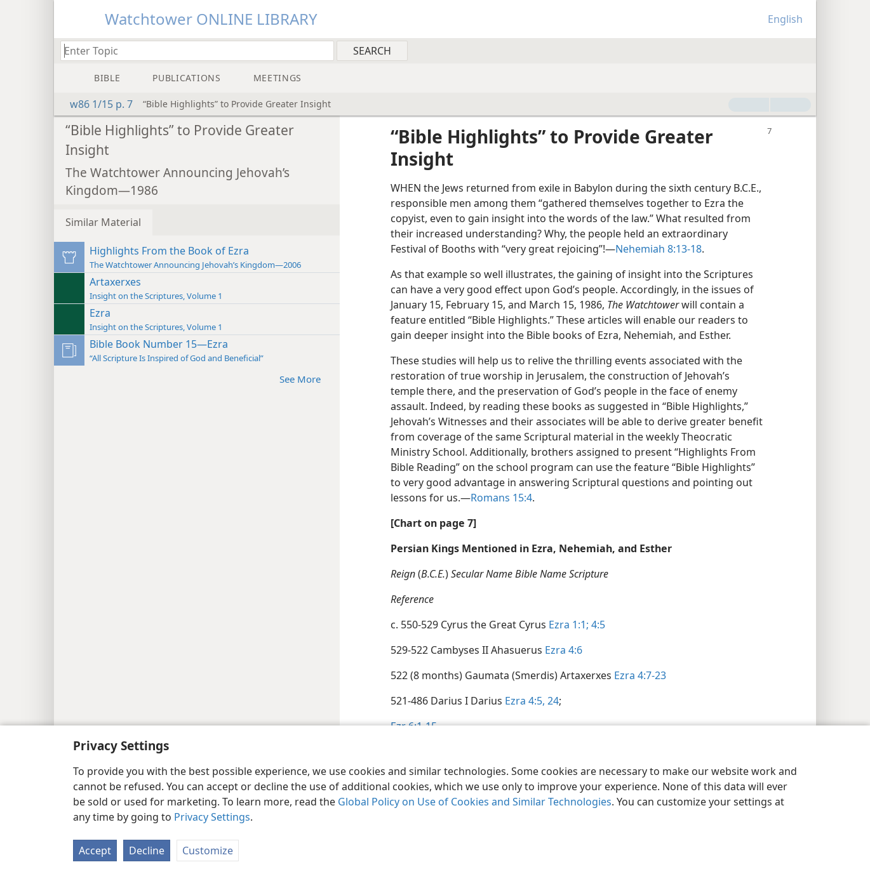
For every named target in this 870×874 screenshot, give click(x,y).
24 (552, 701)
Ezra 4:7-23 (640, 675)
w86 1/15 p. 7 (95, 104)
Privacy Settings (212, 817)
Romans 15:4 (501, 498)
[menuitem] (802, 50)
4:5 (597, 625)
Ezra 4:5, (525, 701)
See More (306, 378)
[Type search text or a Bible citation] (191, 50)
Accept (95, 850)
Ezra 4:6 (563, 650)
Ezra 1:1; (569, 625)
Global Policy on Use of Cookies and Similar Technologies (475, 802)
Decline (146, 850)
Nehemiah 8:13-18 (658, 249)
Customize (207, 850)
